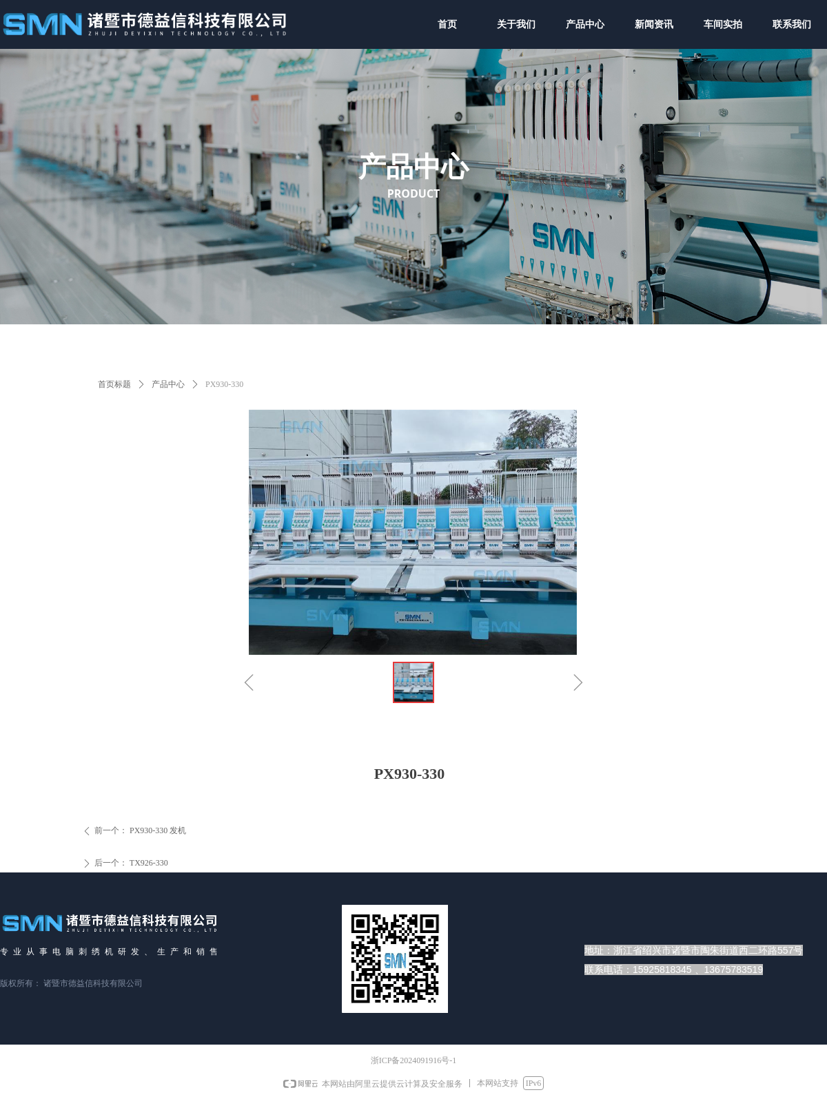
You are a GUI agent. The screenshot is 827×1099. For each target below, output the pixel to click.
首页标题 (114, 384)
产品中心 (168, 384)
